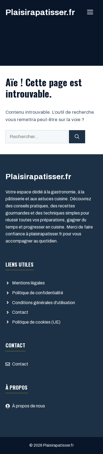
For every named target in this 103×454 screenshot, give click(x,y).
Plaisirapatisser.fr (40, 12)
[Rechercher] (77, 136)
